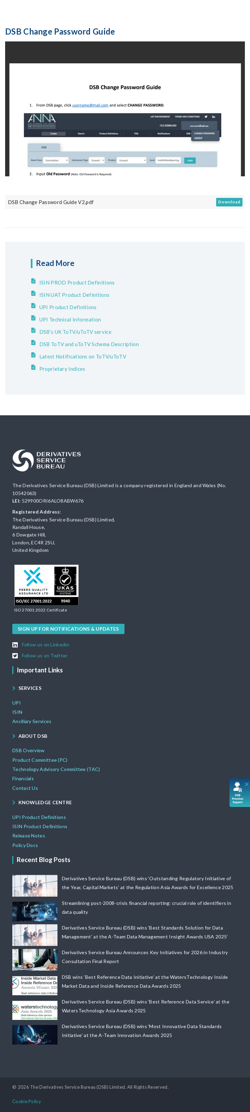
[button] (40, 610)
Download (229, 201)
